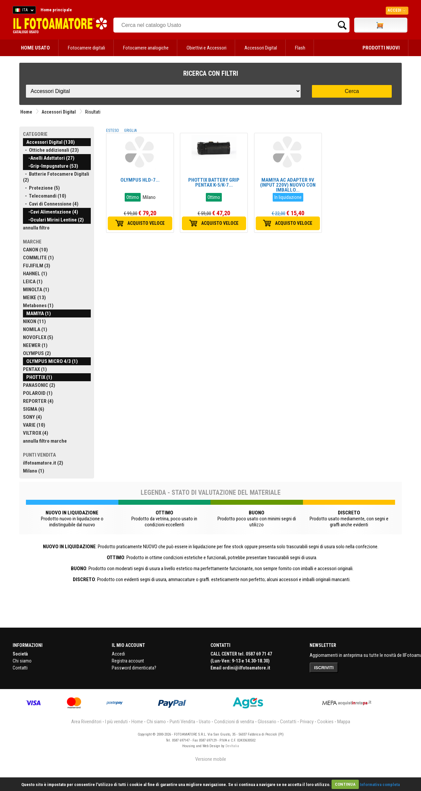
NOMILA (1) (35, 329)
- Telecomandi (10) (44, 196)
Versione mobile (210, 759)
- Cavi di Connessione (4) (50, 204)
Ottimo (132, 197)
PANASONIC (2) (39, 385)
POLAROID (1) (38, 393)
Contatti (20, 667)
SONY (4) (32, 417)
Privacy (307, 722)
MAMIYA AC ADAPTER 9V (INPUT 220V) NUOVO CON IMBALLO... (288, 185)
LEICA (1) (33, 282)
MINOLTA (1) (36, 290)
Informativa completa (380, 784)
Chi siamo (22, 660)
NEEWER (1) (35, 345)
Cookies (325, 722)
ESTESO (112, 130)
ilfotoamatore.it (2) (43, 463)
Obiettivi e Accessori (206, 48)
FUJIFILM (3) (36, 266)
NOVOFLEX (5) (38, 337)
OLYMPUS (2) (37, 353)
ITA (23, 11)
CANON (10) (35, 250)
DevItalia (232, 746)
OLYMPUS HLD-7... (140, 180)
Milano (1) (33, 471)
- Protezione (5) (41, 188)
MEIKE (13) (34, 298)
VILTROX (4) (35, 433)
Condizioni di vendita (234, 722)
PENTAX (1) (35, 369)
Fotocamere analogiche (146, 48)
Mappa (343, 722)
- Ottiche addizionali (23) (51, 150)
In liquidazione (288, 197)
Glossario (267, 722)
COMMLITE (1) (38, 258)
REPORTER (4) (38, 401)
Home (26, 112)
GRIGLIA (130, 130)
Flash (300, 48)
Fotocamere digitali (86, 48)
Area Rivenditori (86, 722)
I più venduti (116, 722)
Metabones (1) (38, 305)
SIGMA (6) (33, 409)
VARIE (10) (34, 425)
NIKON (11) (34, 321)
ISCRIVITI (324, 667)
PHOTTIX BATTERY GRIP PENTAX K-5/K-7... (213, 182)
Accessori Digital (260, 48)
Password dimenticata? (134, 667)
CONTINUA (345, 784)
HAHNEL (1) (35, 274)
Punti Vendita (182, 722)
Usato (204, 722)
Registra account (128, 660)
